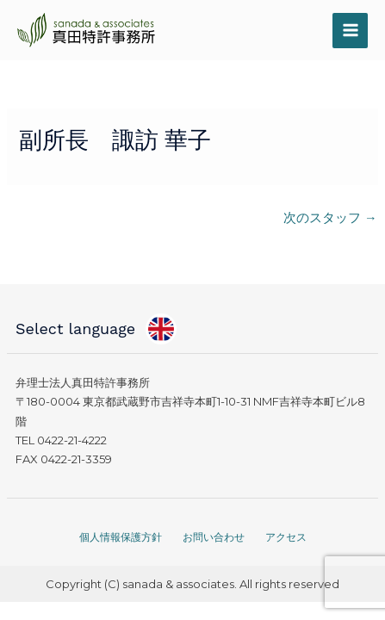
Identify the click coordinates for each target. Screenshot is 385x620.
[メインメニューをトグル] (350, 30)
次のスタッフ (330, 218)
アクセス (286, 536)
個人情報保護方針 (120, 536)
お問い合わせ (214, 536)
